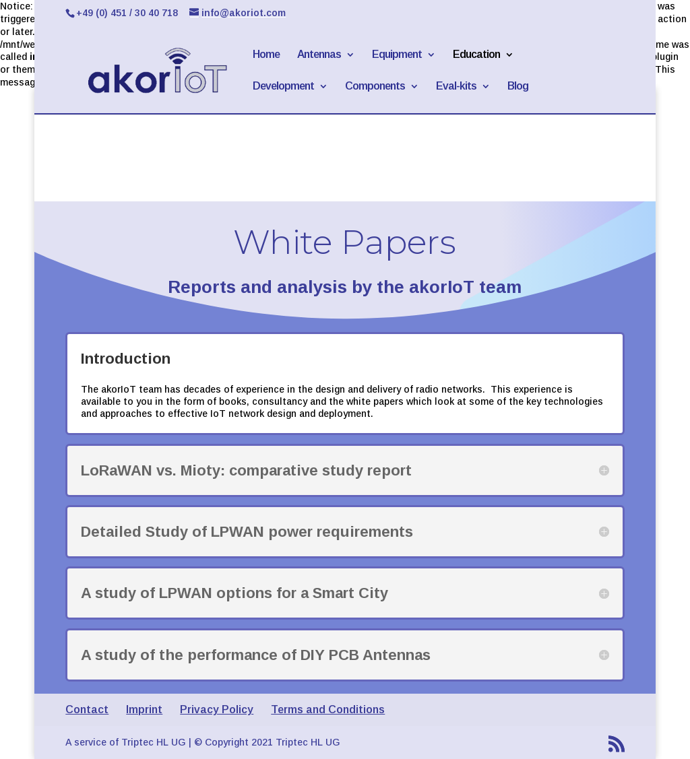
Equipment (397, 55)
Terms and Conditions (328, 709)
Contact (86, 709)
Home (266, 55)
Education (476, 55)
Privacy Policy (216, 709)
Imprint (144, 709)
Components (375, 86)
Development (283, 86)
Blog (517, 86)
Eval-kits (456, 86)
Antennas (319, 55)
